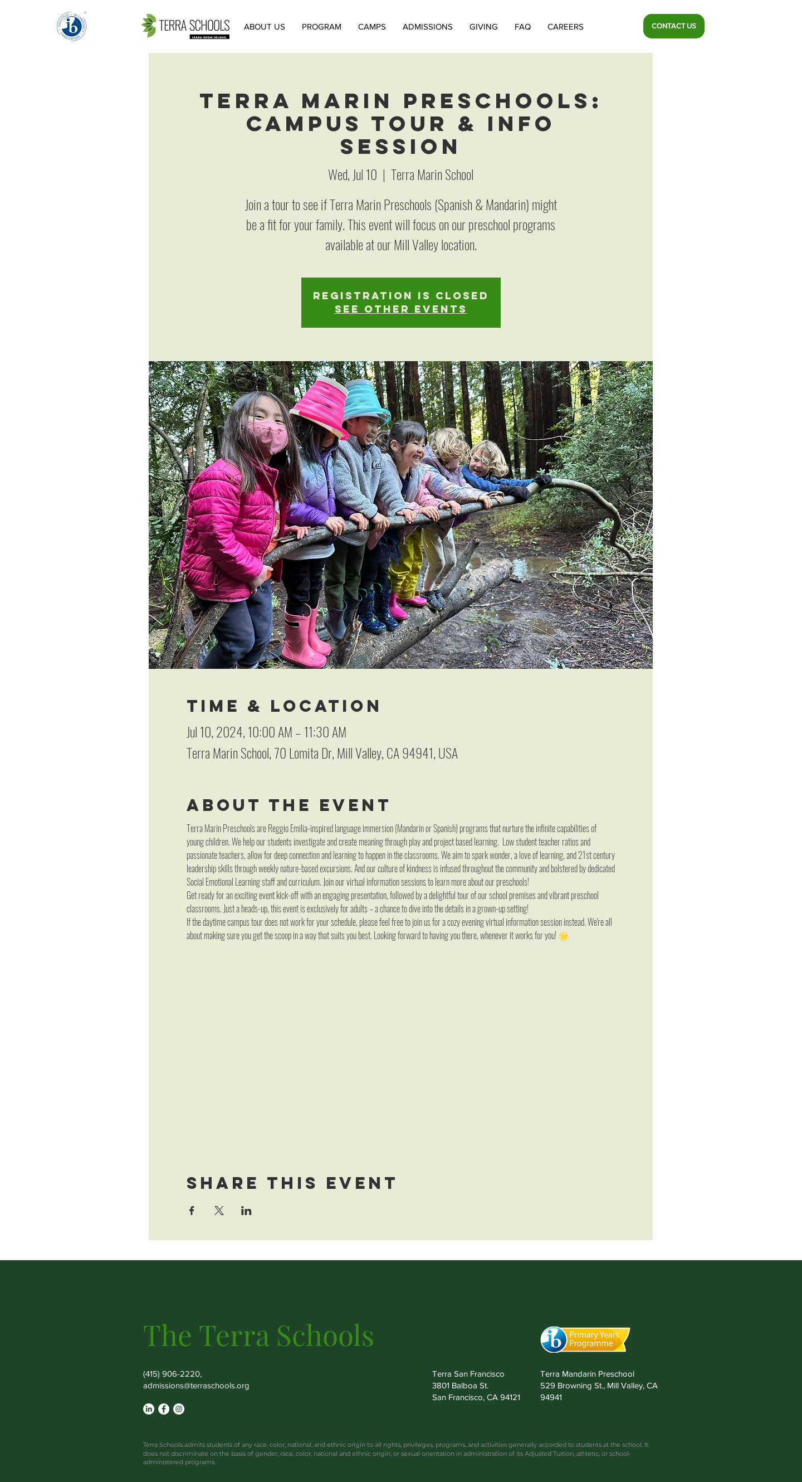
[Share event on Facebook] (192, 1210)
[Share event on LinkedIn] (246, 1210)
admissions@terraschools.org (196, 1385)
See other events (401, 309)
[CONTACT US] (674, 26)
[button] (265, 26)
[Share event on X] (219, 1210)
